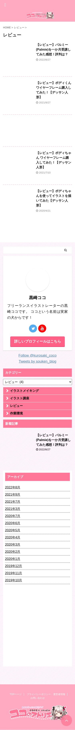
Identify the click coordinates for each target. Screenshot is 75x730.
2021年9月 (12, 494)
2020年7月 (12, 516)
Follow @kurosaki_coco (37, 355)
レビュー (16, 405)
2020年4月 (12, 537)
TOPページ (16, 694)
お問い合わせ (37, 698)
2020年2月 (12, 551)
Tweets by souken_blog (37, 361)
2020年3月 (12, 544)
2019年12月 (13, 566)
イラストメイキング (24, 390)
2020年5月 (12, 530)
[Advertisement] (37, 131)
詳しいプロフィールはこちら (37, 341)
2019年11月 (13, 573)
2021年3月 (12, 508)
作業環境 (16, 413)
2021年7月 (12, 501)
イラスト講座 (19, 398)
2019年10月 (13, 580)
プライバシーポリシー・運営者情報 (46, 694)
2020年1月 (12, 559)
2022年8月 (12, 487)
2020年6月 (12, 523)
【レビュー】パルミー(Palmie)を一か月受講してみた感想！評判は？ (53, 49)
